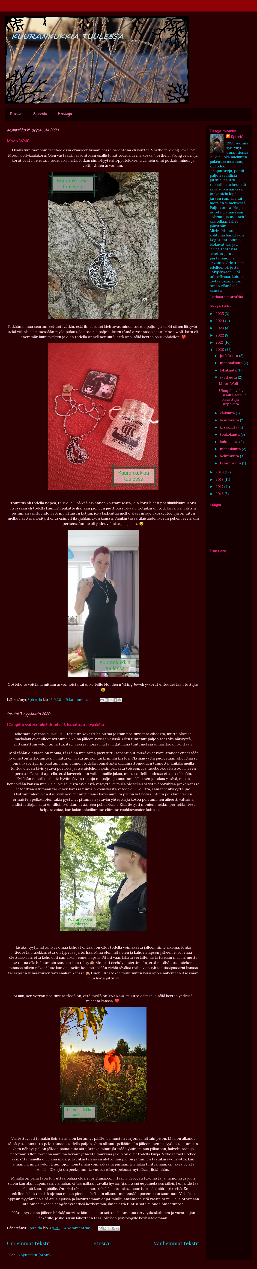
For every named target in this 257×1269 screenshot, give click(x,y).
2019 (220, 472)
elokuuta (228, 413)
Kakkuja (65, 114)
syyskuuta (229, 377)
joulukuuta (229, 355)
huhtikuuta (229, 441)
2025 (220, 313)
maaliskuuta (231, 448)
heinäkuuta (230, 420)
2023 (220, 327)
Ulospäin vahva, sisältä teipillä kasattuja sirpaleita (55, 724)
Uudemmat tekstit (28, 1243)
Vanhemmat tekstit (176, 1243)
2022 (220, 335)
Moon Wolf (17, 141)
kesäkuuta (229, 427)
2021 (219, 342)
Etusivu (16, 114)
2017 (219, 486)
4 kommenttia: (77, 1228)
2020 (220, 349)
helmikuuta (230, 456)
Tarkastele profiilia (226, 296)
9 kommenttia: (79, 699)
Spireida (40, 114)
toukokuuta (230, 434)
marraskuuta (232, 362)
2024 (220, 320)
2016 (219, 493)
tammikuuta (231, 463)
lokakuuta (229, 370)
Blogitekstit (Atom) (34, 1254)
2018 (219, 479)
